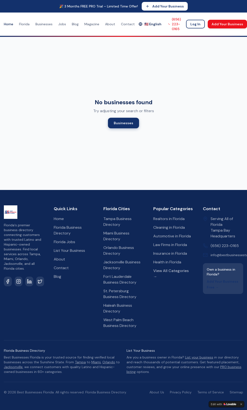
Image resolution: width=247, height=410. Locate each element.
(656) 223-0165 (174, 24)
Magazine (91, 24)
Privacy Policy (181, 392)
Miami (96, 362)
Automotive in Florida (172, 236)
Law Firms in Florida (170, 244)
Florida (24, 24)
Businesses (44, 24)
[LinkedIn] (29, 281)
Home (8, 24)
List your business (199, 357)
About (110, 24)
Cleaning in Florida (169, 227)
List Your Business (69, 250)
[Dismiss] (241, 404)
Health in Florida (167, 262)
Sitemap (236, 392)
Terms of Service (210, 392)
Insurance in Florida (170, 253)
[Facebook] (8, 281)
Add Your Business (165, 6)
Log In (195, 24)
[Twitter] (40, 281)
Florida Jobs (64, 241)
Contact (128, 24)
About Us (156, 392)
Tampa (80, 362)
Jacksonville (13, 367)
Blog (75, 24)
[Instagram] (19, 281)
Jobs (62, 24)
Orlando (108, 362)
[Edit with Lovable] (223, 404)
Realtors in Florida (169, 218)
